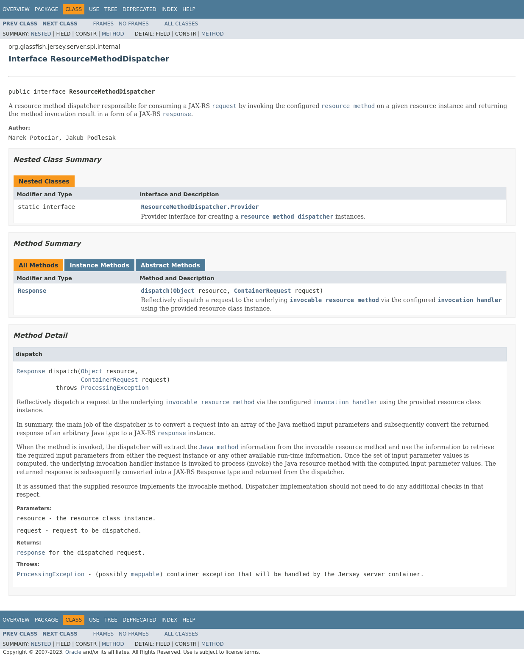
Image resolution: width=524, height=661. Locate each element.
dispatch (155, 290)
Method (113, 34)
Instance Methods (99, 265)
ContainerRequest (262, 290)
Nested (41, 34)
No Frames (134, 24)
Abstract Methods (170, 265)
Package (46, 9)
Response (32, 290)
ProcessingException (115, 387)
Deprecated (139, 9)
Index (170, 9)
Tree (110, 9)
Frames (103, 24)
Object (184, 290)
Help (188, 9)
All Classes (181, 24)
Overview (16, 9)
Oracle (73, 652)
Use (94, 9)
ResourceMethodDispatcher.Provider (200, 206)
